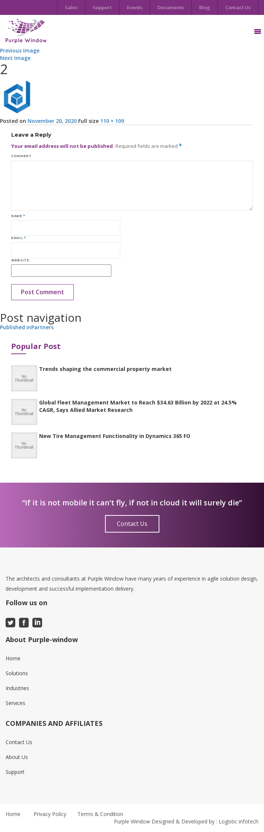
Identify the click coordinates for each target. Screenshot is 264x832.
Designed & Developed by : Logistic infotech (205, 821)
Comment (21, 156)
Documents (171, 7)
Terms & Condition (100, 813)
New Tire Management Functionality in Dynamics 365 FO (114, 435)
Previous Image (19, 50)
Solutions (17, 673)
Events (134, 7)
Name (18, 216)
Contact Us (238, 7)
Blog (204, 7)
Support (102, 7)
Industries (17, 688)
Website (20, 260)
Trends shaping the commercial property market (105, 368)
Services (15, 702)
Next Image (15, 57)
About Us (17, 756)
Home (13, 658)
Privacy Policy (50, 813)
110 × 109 (112, 120)
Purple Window (132, 821)
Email (18, 238)
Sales (71, 7)
